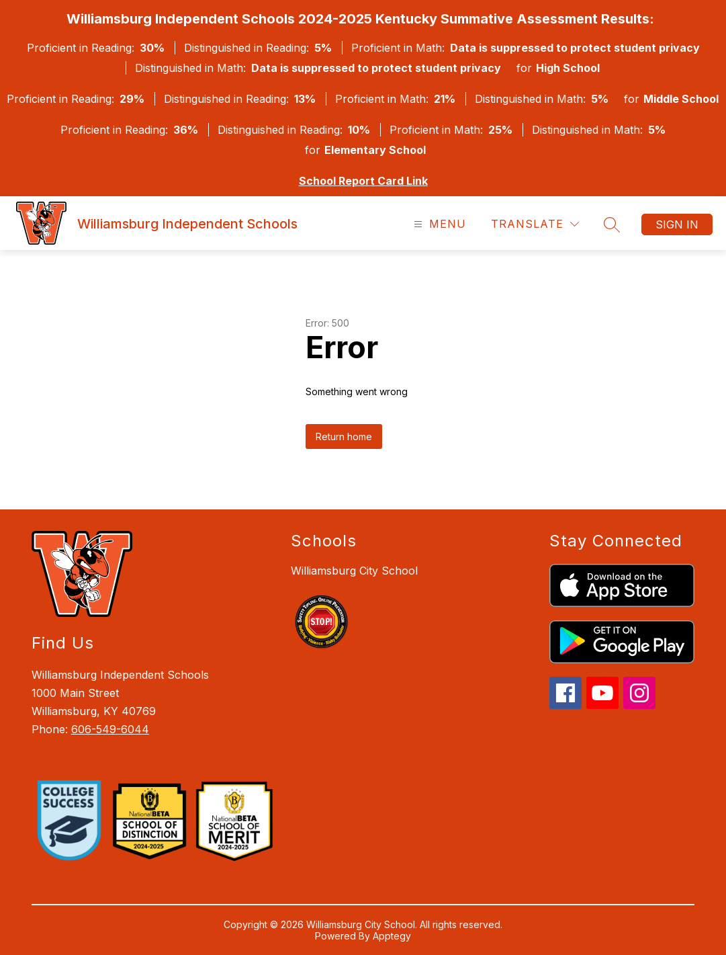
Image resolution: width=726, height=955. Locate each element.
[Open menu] (438, 224)
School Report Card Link (363, 181)
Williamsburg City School (354, 570)
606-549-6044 (110, 729)
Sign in (676, 224)
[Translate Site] (535, 224)
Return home (344, 436)
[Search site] (612, 224)
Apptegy (392, 936)
